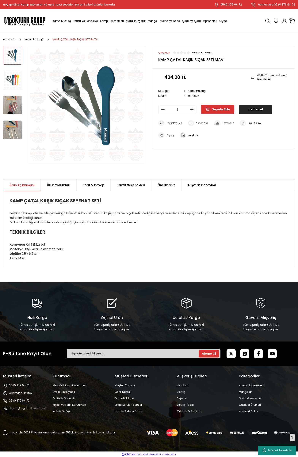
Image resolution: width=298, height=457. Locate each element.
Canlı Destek (123, 392)
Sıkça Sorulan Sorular (128, 405)
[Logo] (25, 21)
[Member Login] (284, 21)
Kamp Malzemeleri (251, 385)
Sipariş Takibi (185, 405)
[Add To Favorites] (170, 123)
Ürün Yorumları (58, 185)
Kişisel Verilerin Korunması (69, 405)
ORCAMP (193, 96)
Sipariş (181, 392)
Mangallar (245, 392)
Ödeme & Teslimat (189, 411)
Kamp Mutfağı (197, 91)
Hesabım (183, 385)
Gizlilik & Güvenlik (64, 398)
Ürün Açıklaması (22, 185)
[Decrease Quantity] (161, 109)
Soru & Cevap (93, 185)
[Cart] (292, 21)
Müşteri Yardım (125, 385)
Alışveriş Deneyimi (202, 185)
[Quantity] (177, 109)
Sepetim (182, 398)
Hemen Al (255, 109)
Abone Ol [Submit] (209, 353)
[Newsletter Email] (143, 353)
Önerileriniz (166, 185)
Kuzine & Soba (248, 411)
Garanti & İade (124, 398)
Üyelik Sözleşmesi (64, 392)
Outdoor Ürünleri (250, 405)
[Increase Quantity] (192, 109)
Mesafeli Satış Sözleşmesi (69, 385)
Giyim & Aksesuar (250, 398)
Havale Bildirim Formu (129, 411)
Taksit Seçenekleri (131, 185)
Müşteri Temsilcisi (277, 450)
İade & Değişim (63, 411)
